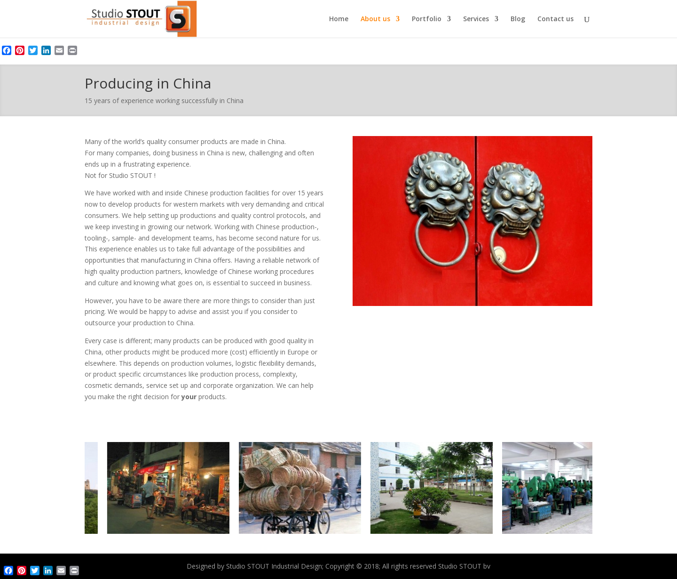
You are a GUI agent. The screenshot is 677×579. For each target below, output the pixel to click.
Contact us (555, 19)
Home (338, 19)
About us (375, 19)
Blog (518, 19)
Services (476, 19)
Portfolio (426, 19)
